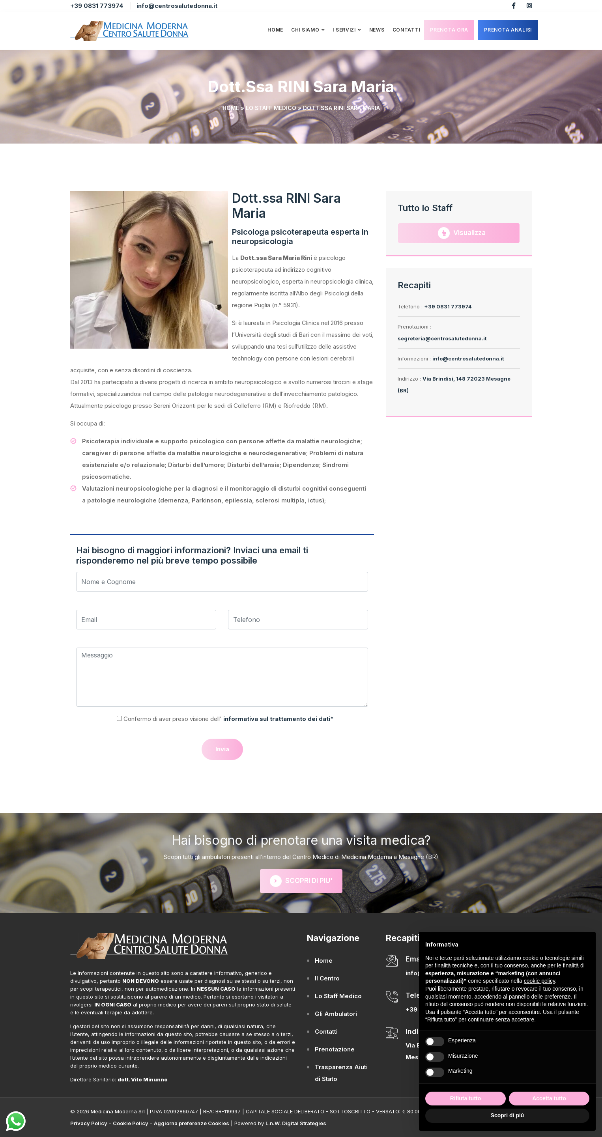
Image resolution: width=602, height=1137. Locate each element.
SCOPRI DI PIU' (301, 881)
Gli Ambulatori (336, 1014)
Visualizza (462, 233)
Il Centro (327, 978)
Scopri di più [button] (507, 1115)
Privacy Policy (88, 1123)
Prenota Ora (449, 30)
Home (275, 30)
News (377, 30)
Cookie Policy (130, 1123)
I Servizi (344, 30)
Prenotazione (335, 1049)
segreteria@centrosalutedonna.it (442, 338)
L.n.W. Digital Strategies (295, 1123)
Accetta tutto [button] (549, 1098)
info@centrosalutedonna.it (176, 5)
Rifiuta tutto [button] (465, 1098)
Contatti (407, 30)
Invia (222, 749)
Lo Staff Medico (271, 108)
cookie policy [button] (539, 981)
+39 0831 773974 (96, 5)
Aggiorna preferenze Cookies (191, 1123)
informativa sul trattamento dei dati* (278, 719)
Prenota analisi (508, 30)
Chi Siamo (305, 30)
